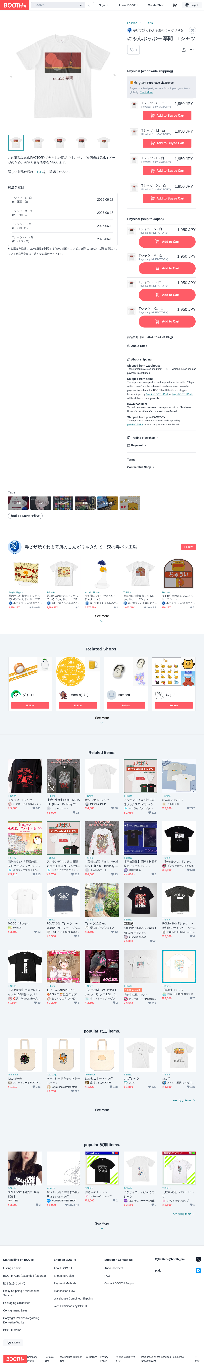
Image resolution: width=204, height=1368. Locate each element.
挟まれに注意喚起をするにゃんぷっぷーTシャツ (139, 597)
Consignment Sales (15, 1310)
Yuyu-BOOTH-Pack (182, 394)
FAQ (107, 1275)
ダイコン (29, 695)
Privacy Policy (104, 1359)
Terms (131, 459)
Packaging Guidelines (16, 1302)
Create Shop (156, 5)
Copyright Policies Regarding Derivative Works (21, 1320)
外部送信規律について (125, 1359)
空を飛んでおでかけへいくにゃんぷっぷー (100, 597)
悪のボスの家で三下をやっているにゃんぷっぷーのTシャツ (63, 597)
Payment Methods (65, 1283)
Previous (11, 75)
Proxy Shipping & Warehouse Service (21, 1293)
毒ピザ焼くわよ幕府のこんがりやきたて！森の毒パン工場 (81, 547)
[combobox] (58, 5)
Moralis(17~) (79, 695)
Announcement (113, 1268)
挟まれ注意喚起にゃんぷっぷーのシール (177, 597)
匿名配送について (14, 1283)
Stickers (166, 592)
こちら (38, 172)
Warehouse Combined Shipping (73, 1298)
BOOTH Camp (12, 1330)
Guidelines (91, 1357)
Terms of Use (49, 1359)
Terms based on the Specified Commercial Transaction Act (161, 1359)
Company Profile (32, 1359)
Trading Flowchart (143, 437)
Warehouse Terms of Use (71, 1359)
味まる (171, 695)
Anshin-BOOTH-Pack (157, 394)
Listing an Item (12, 1268)
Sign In (103, 5)
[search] (80, 5)
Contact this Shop (139, 467)
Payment (137, 445)
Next (114, 75)
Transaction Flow (64, 1291)
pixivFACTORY (135, 424)
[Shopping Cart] (175, 5)
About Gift (138, 345)
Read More (146, 92)
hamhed (124, 695)
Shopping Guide (64, 1275)
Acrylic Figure (16, 592)
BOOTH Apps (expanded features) (24, 1275)
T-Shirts (148, 23)
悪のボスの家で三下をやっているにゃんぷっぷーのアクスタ (24, 597)
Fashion (132, 23)
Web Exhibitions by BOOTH (71, 1306)
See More (102, 721)
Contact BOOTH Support (119, 1283)
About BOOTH (128, 5)
